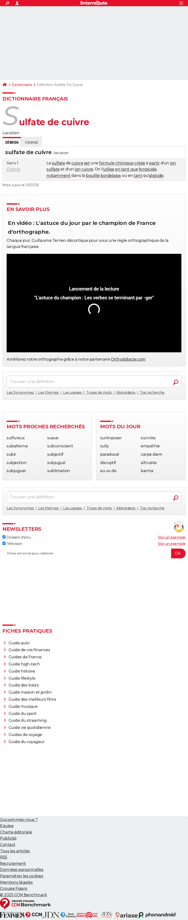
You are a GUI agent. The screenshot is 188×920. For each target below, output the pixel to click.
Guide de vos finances (29, 650)
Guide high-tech (24, 664)
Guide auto (19, 643)
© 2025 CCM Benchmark (23, 895)
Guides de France (25, 657)
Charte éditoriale (16, 832)
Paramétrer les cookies (21, 876)
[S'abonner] (94, 553)
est (87, 163)
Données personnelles (21, 869)
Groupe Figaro (13, 888)
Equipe (6, 825)
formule (107, 163)
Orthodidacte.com (128, 359)
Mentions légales (16, 882)
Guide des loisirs (24, 685)
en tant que (126, 169)
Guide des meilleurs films (32, 699)
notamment (58, 175)
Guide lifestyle (22, 678)
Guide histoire (22, 671)
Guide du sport (23, 713)
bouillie (93, 175)
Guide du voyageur (27, 741)
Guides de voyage (25, 734)
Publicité (8, 838)
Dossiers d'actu (16, 537)
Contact (7, 844)
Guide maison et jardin (30, 692)
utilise (108, 169)
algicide (156, 175)
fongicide (148, 169)
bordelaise (110, 175)
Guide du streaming (28, 720)
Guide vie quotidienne (30, 727)
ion (173, 163)
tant (138, 175)
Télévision (12, 543)
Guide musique (23, 706)
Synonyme (31, 142)
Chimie (13, 169)
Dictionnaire (22, 85)
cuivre (77, 163)
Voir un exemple (172, 537)
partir (154, 163)
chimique (124, 163)
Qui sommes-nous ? (19, 819)
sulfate (58, 163)
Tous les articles (15, 851)
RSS (3, 857)
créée (139, 163)
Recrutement (13, 863)
